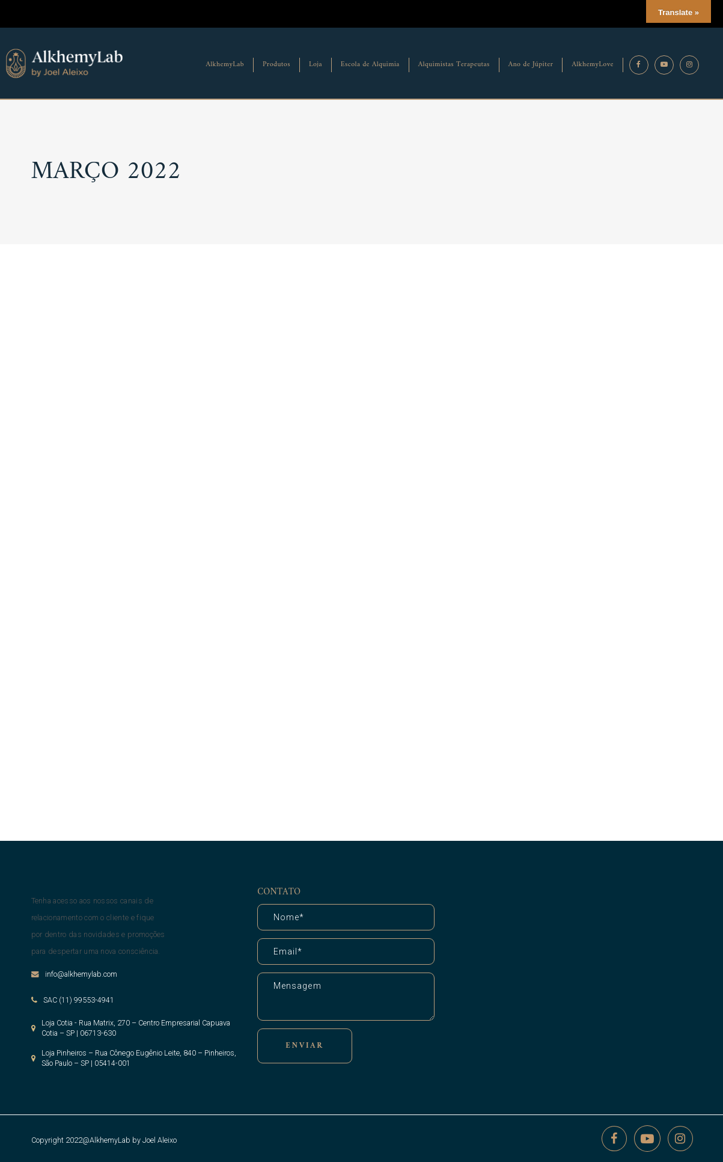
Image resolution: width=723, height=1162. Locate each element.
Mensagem (346, 997)
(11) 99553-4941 (86, 999)
